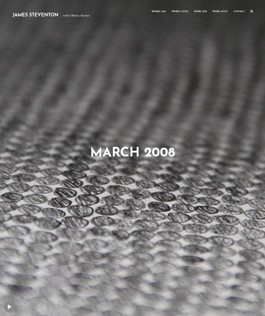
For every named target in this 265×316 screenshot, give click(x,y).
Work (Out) (219, 11)
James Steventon (35, 15)
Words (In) (158, 11)
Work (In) (200, 11)
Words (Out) (180, 11)
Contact (239, 11)
